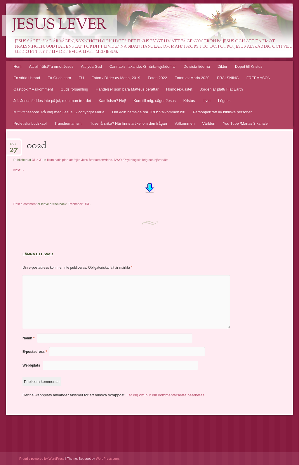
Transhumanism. (68, 123)
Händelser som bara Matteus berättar (127, 89)
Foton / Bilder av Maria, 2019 (115, 78)
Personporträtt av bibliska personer (222, 112)
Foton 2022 (157, 78)
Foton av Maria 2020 (192, 78)
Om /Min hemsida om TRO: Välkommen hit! (148, 112)
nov (13, 145)
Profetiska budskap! (30, 123)
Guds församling (74, 89)
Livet (206, 100)
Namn (28, 338)
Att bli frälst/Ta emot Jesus (51, 66)
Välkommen (185, 123)
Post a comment (24, 204)
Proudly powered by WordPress (41, 458)
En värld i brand (26, 78)
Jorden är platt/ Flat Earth (221, 89)
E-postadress (34, 352)
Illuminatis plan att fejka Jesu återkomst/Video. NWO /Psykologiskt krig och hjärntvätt (107, 160)
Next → (19, 170)
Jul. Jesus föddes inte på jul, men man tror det (52, 100)
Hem (17, 66)
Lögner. (224, 100)
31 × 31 (37, 160)
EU (81, 78)
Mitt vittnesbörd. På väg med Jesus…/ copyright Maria (58, 112)
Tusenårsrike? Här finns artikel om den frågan (128, 123)
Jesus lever (59, 25)
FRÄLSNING (228, 78)
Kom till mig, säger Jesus (154, 100)
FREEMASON (258, 78)
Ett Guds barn (59, 78)
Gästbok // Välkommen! (33, 89)
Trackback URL (79, 204)
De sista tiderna (196, 66)
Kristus (189, 100)
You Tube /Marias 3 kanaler (246, 123)
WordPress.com (107, 458)
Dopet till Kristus (249, 66)
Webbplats (31, 365)
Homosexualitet (179, 89)
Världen (208, 123)
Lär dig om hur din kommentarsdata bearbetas (165, 395)
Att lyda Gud (91, 66)
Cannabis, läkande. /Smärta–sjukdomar (142, 66)
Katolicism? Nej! (112, 100)
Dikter (222, 66)
